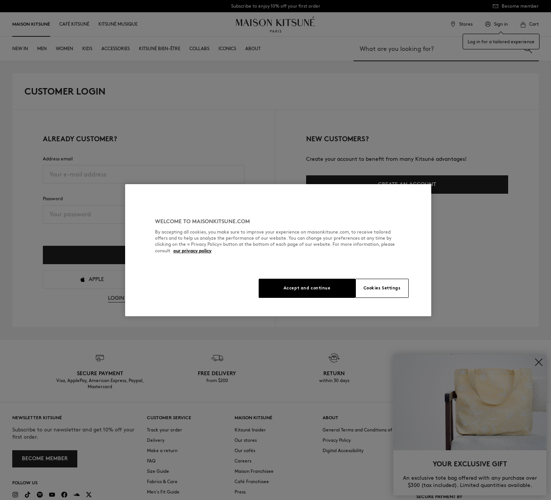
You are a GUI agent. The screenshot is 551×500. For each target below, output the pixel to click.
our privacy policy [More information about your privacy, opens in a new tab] (192, 250)
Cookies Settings (382, 288)
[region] (278, 250)
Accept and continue (307, 288)
